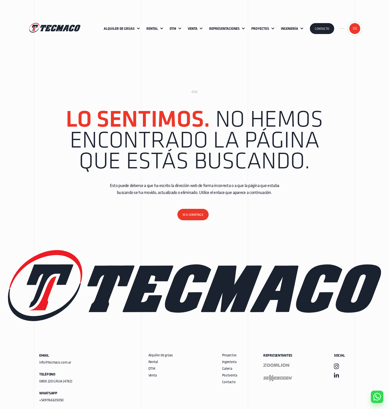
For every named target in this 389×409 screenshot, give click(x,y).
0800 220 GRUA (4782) (55, 381)
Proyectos (229, 355)
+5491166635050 (51, 400)
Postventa (229, 375)
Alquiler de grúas (160, 355)
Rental (153, 362)
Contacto (322, 29)
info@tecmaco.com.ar (55, 363)
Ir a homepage (193, 215)
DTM (151, 369)
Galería (227, 369)
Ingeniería (229, 362)
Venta (152, 375)
